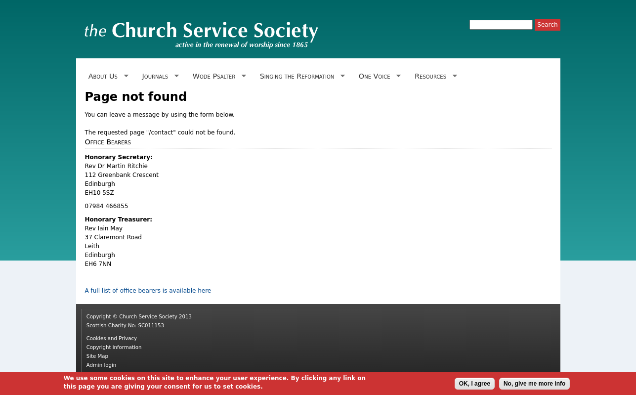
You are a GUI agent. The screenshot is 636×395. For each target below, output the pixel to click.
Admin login (101, 365)
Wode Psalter (217, 76)
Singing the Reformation (300, 76)
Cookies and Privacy (111, 338)
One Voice (378, 76)
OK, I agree (474, 385)
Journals (158, 76)
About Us (106, 76)
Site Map (97, 356)
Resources (434, 76)
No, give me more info (534, 385)
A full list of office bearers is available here (148, 290)
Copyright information (114, 347)
